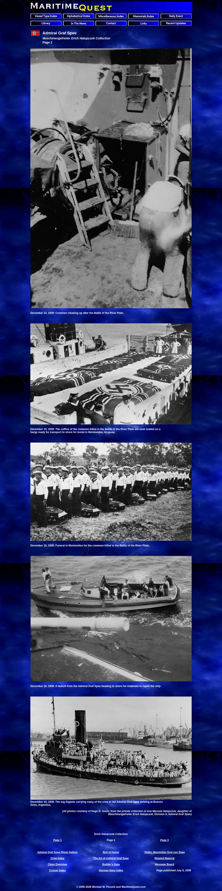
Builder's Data (111, 864)
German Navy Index (111, 870)
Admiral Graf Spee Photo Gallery (57, 852)
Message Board (164, 864)
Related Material (165, 858)
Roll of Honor (111, 852)
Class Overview (57, 864)
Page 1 (57, 840)
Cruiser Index (57, 870)
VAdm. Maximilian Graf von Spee (164, 852)
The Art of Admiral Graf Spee (111, 858)
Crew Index (57, 858)
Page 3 (164, 840)
